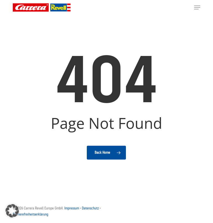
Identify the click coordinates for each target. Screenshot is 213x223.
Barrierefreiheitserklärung (30, 214)
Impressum (72, 208)
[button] (197, 7)
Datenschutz (91, 208)
